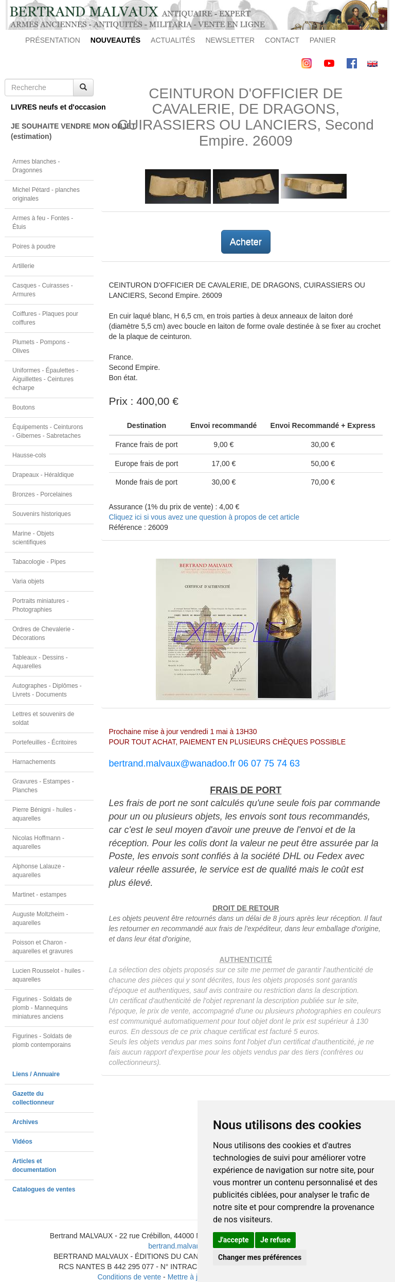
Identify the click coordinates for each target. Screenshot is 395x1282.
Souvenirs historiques (41, 514)
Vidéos (22, 1141)
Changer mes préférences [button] (259, 1257)
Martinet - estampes (39, 894)
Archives (25, 1122)
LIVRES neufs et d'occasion (52, 107)
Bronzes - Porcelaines (42, 494)
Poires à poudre (34, 246)
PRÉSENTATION (52, 40)
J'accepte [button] (233, 1240)
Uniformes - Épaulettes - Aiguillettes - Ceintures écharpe (45, 379)
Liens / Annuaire (36, 1074)
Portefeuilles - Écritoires (44, 742)
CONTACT (282, 40)
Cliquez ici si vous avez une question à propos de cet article (204, 517)
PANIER (323, 40)
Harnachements (34, 761)
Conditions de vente (129, 1277)
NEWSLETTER (230, 40)
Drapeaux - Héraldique (43, 474)
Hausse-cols (29, 455)
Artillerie (23, 266)
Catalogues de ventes (43, 1189)
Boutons (23, 407)
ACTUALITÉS (173, 40)
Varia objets (28, 581)
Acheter (246, 242)
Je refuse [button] (275, 1240)
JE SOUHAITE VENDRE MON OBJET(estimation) (52, 131)
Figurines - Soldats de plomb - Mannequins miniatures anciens (42, 1007)
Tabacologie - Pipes (39, 561)
